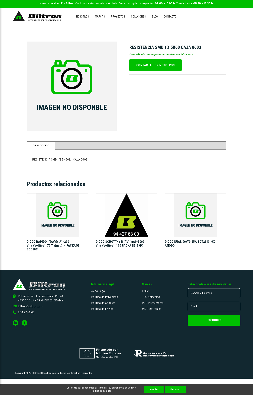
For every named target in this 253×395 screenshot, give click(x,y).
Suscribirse (214, 320)
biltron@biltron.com (30, 306)
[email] (214, 306)
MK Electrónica (151, 309)
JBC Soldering (151, 297)
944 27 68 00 (26, 312)
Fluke (145, 291)
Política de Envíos (102, 309)
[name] (214, 293)
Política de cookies (101, 391)
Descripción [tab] (40, 146)
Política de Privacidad (104, 297)
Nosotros (82, 16)
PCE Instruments (153, 303)
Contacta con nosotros (155, 65)
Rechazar (175, 389)
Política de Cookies (103, 303)
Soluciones (138, 16)
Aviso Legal (98, 291)
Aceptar (153, 389)
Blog (155, 16)
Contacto (170, 16)
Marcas (100, 16)
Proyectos (118, 16)
